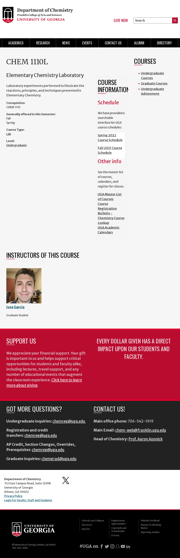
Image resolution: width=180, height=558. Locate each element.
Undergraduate (16, 145)
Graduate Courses (154, 83)
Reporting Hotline (150, 532)
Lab (8, 134)
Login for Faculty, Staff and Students (28, 500)
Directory (164, 42)
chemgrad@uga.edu (58, 459)
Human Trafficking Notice (151, 526)
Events (87, 42)
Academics (16, 42)
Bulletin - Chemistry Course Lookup (111, 218)
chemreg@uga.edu (69, 421)
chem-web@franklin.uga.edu (140, 430)
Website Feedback (150, 520)
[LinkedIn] (128, 546)
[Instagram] (112, 546)
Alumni (139, 42)
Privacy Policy (13, 496)
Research (43, 42)
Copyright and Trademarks (118, 529)
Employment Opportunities (118, 522)
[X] (107, 546)
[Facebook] (101, 546)
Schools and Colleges (93, 520)
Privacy (115, 535)
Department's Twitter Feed (65, 480)
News (66, 42)
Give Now (121, 20)
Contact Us (113, 42)
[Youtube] (123, 546)
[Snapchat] (117, 546)
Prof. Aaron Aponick (145, 439)
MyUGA (86, 529)
